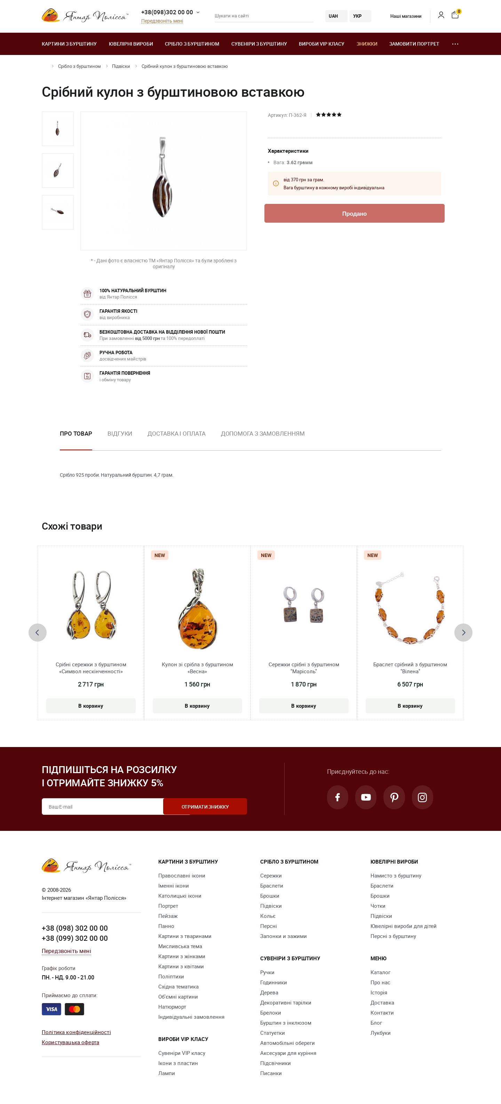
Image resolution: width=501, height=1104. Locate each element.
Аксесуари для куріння (288, 1052)
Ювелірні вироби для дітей (404, 925)
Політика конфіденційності (76, 1031)
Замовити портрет (414, 43)
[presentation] (38, 633)
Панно (166, 925)
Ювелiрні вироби (131, 43)
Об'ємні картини (178, 996)
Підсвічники (275, 1062)
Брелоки (270, 1012)
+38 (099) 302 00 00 (75, 938)
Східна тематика (178, 986)
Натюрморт (172, 1006)
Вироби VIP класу (321, 43)
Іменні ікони (173, 885)
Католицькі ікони (179, 895)
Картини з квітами (181, 966)
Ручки (267, 972)
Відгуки (120, 433)
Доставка (382, 1002)
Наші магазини (400, 16)
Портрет (168, 905)
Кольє (268, 915)
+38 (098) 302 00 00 (75, 928)
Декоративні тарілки (285, 1002)
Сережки (271, 875)
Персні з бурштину (393, 935)
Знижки (367, 43)
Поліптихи (171, 976)
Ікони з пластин (178, 1062)
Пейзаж (167, 915)
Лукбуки (381, 1032)
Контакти (382, 1012)
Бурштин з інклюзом (285, 1022)
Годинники (273, 982)
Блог (376, 1022)
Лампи (166, 1073)
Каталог (380, 972)
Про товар (76, 433)
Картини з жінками (181, 956)
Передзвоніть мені (162, 21)
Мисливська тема (180, 946)
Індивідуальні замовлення (191, 1016)
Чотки (378, 905)
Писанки (271, 1073)
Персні (268, 925)
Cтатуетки (272, 1032)
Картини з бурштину (69, 43)
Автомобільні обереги (287, 1042)
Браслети (271, 885)
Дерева (269, 992)
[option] (58, 128)
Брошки (269, 895)
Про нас (380, 982)
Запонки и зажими (283, 935)
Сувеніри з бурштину (259, 43)
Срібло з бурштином (192, 43)
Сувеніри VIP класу (181, 1052)
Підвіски (121, 66)
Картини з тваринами (185, 935)
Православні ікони (181, 875)
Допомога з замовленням (263, 433)
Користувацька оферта (70, 1041)
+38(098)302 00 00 (167, 12)
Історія (379, 992)
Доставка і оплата (176, 433)
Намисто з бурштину (396, 875)
